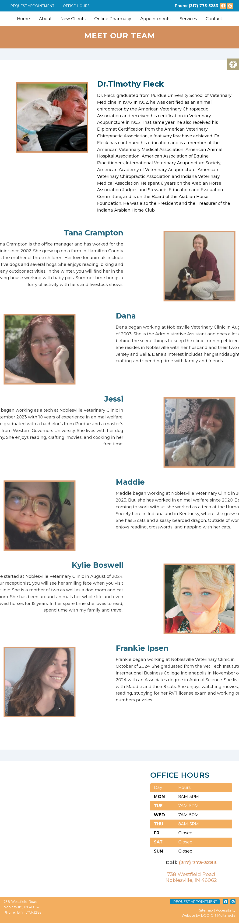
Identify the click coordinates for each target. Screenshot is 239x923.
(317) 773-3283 (203, 6)
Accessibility (225, 910)
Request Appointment (32, 6)
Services (188, 18)
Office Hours (76, 6)
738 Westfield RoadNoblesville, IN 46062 (191, 877)
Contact (214, 18)
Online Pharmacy (112, 18)
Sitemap (206, 910)
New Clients (73, 18)
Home (23, 18)
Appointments (155, 18)
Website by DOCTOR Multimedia (208, 915)
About (45, 18)
